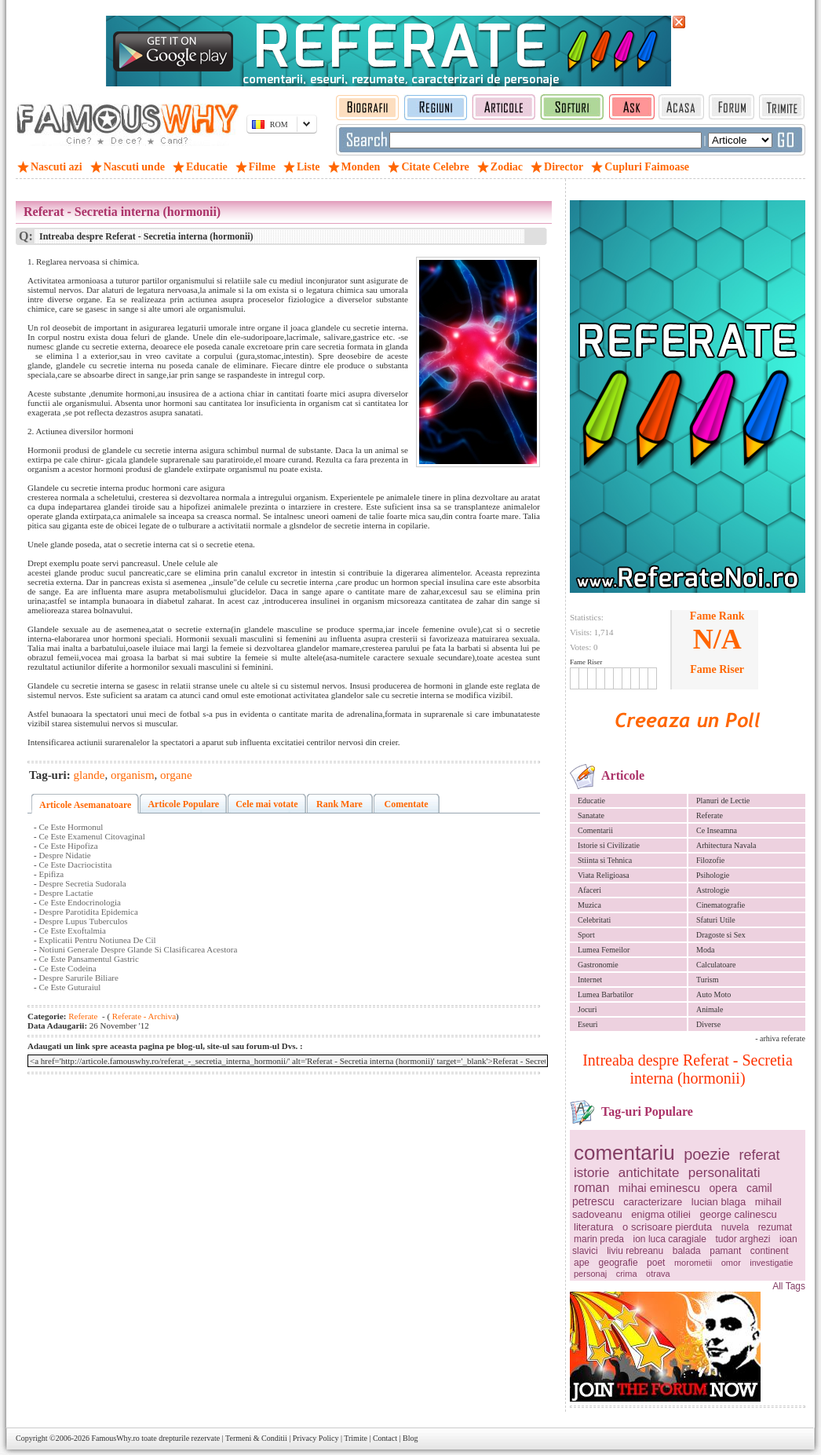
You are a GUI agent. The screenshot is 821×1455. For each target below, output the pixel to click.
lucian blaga (718, 1202)
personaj (590, 1273)
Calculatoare (716, 964)
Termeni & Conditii (256, 1438)
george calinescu (738, 1214)
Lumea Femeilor (603, 949)
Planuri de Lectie (723, 800)
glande (89, 775)
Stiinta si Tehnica (605, 860)
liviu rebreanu (635, 1250)
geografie (618, 1262)
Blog (410, 1438)
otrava (658, 1273)
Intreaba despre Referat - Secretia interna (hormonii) (687, 1069)
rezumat (775, 1227)
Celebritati (594, 920)
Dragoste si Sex (721, 934)
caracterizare (652, 1202)
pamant (725, 1250)
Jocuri (587, 1009)
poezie (707, 1154)
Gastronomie (598, 964)
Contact (385, 1438)
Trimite (355, 1438)
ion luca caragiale (669, 1239)
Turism (707, 979)
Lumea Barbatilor (605, 994)
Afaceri (589, 890)
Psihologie (712, 875)
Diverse (708, 1024)
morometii (693, 1262)
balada (687, 1250)
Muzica (589, 905)
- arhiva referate (780, 1038)
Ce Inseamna (716, 830)
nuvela (735, 1227)
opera (724, 1188)
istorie (591, 1172)
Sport (586, 934)
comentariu (624, 1152)
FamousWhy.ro (115, 1438)
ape (581, 1262)
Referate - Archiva (143, 1016)
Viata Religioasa (603, 875)
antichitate (649, 1172)
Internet (590, 979)
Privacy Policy (316, 1438)
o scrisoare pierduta (667, 1227)
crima (626, 1273)
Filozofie (710, 860)
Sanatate (591, 815)
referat (759, 1155)
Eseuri (588, 1024)
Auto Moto (713, 994)
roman (591, 1187)
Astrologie (712, 890)
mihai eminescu (659, 1187)
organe (176, 775)
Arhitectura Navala (726, 845)
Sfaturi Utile (715, 920)
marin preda (599, 1239)
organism (133, 775)
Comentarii (595, 830)
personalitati (724, 1172)
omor (731, 1262)
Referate (709, 815)
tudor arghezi (742, 1239)
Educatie (591, 800)
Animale (709, 1009)
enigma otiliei (661, 1214)
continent (769, 1250)
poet (656, 1262)
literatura (594, 1227)
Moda (705, 949)
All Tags (788, 1286)
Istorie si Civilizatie (609, 845)
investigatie (771, 1262)
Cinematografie (720, 905)
